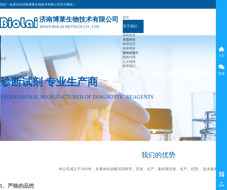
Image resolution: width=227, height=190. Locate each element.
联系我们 (129, 66)
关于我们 (130, 26)
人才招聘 (129, 62)
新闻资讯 (129, 35)
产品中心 (129, 39)
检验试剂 (129, 44)
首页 (126, 17)
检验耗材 (129, 48)
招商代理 (129, 57)
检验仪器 (129, 53)
